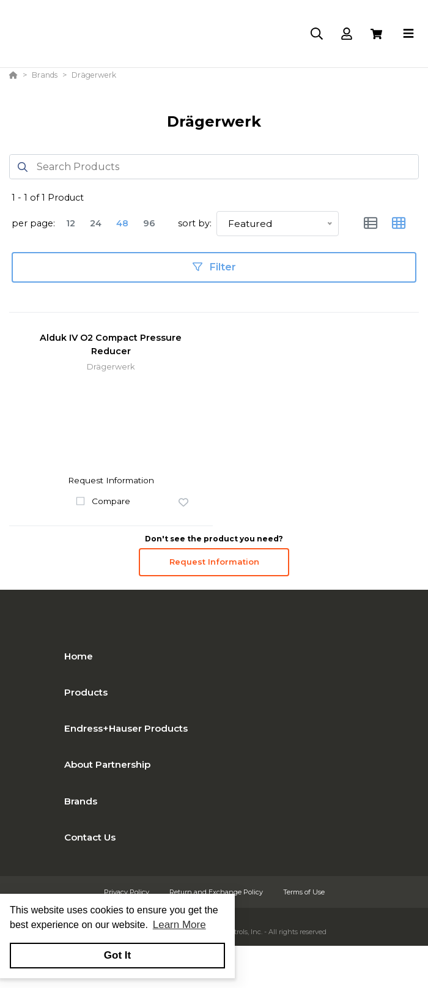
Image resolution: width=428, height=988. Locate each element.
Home (78, 656)
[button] (183, 502)
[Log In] (346, 34)
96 (149, 223)
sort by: (195, 223)
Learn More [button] (179, 924)
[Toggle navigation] (408, 33)
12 (70, 223)
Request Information (214, 561)
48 (122, 223)
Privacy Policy (127, 892)
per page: (33, 223)
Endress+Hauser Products (126, 728)
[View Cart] (376, 34)
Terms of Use (304, 892)
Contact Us (90, 837)
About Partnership (107, 764)
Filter (214, 267)
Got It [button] (117, 955)
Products (86, 692)
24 (95, 223)
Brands (80, 801)
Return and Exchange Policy (217, 892)
